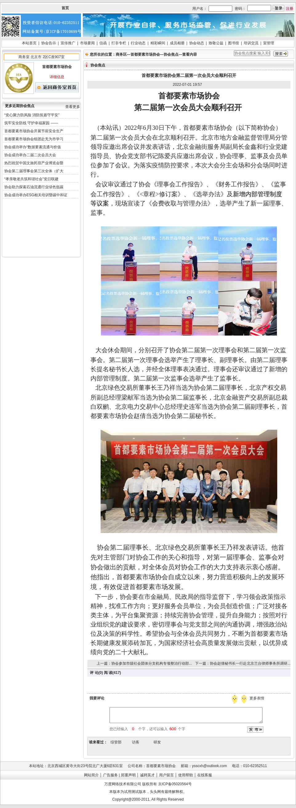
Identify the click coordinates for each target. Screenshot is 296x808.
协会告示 (48, 43)
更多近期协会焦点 (19, 106)
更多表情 (257, 698)
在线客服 (204, 775)
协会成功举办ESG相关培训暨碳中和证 (35, 195)
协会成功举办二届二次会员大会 (30, 155)
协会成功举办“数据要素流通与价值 (32, 147)
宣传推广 (68, 43)
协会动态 (196, 43)
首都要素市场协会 (145, 54)
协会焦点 (171, 54)
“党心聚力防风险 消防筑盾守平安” (31, 115)
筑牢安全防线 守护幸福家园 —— (31, 123)
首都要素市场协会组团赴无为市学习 (33, 139)
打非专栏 (118, 43)
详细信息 (57, 77)
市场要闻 (87, 43)
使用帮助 (185, 775)
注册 (289, 8)
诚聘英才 (147, 775)
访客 (135, 742)
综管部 (116, 742)
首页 (65, 8)
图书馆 (233, 43)
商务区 (121, 54)
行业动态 (138, 43)
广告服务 (110, 775)
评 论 (94, 673)
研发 (157, 742)
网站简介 (91, 775)
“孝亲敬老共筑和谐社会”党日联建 (31, 179)
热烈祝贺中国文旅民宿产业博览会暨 (33, 163)
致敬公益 (216, 43)
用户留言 (166, 775)
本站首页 (29, 43)
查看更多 (72, 107)
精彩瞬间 (157, 43)
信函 (103, 43)
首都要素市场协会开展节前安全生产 (33, 131)
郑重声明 (128, 775)
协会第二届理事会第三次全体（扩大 (33, 171)
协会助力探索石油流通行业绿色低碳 (33, 187)
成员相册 (177, 43)
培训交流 (251, 43)
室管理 (268, 43)
